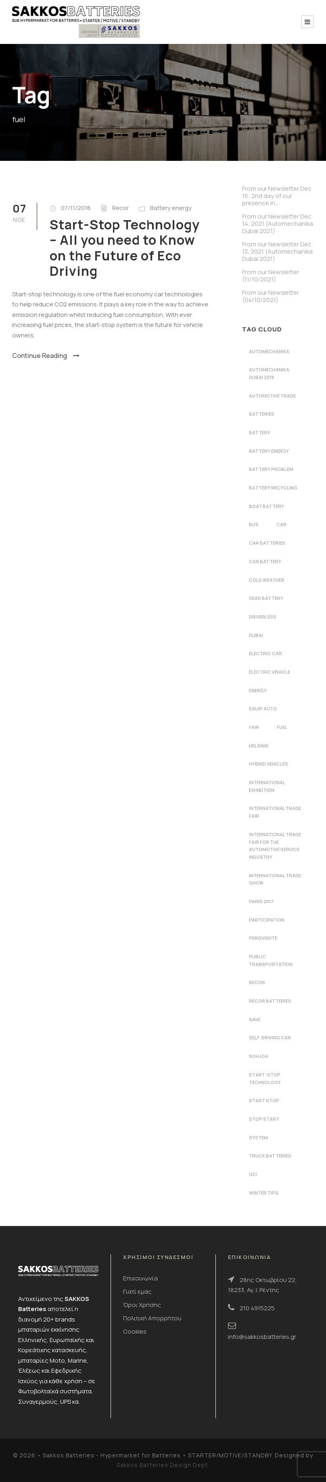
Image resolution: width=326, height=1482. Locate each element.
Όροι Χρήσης (142, 1305)
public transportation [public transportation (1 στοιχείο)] (271, 960)
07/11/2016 (76, 208)
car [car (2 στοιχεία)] (281, 524)
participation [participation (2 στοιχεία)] (266, 920)
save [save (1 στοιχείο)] (254, 1019)
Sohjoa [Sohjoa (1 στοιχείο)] (258, 1056)
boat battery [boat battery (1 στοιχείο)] (266, 506)
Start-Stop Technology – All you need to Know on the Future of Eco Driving (125, 248)
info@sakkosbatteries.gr (262, 1336)
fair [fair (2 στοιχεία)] (254, 727)
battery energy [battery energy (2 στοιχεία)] (269, 451)
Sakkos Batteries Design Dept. (163, 1465)
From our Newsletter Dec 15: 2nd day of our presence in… (276, 195)
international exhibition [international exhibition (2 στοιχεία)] (267, 786)
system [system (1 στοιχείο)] (258, 1137)
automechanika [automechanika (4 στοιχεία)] (269, 351)
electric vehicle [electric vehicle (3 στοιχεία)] (269, 672)
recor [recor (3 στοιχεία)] (257, 982)
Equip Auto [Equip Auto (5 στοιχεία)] (263, 709)
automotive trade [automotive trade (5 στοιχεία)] (272, 396)
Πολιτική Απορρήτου (152, 1318)
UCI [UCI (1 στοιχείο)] (253, 1174)
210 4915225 (257, 1308)
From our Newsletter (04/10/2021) (270, 296)
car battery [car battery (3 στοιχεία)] (265, 561)
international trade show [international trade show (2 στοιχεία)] (275, 879)
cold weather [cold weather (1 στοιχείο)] (266, 580)
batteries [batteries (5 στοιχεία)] (261, 414)
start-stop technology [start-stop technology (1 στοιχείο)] (265, 1078)
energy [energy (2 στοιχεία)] (258, 690)
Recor (120, 208)
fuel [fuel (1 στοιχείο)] (282, 727)
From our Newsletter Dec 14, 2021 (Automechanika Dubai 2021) (277, 223)
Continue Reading (45, 355)
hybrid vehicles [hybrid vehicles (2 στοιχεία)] (268, 764)
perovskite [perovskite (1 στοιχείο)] (263, 938)
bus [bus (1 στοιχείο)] (254, 524)
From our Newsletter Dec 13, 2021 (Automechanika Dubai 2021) (277, 251)
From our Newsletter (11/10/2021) (270, 275)
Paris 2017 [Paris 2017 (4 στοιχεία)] (261, 901)
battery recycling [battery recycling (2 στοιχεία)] (273, 488)
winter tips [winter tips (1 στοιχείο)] (263, 1193)
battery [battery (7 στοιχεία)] (259, 432)
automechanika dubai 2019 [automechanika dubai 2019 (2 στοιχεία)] (269, 373)
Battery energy (171, 208)
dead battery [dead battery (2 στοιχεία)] (266, 598)
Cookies (134, 1331)
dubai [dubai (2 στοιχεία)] (256, 635)
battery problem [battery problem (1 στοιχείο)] (271, 469)
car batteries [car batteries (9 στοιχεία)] (267, 543)
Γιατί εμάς (137, 1291)
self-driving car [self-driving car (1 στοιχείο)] (270, 1037)
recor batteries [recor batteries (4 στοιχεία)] (270, 1001)
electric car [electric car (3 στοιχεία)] (265, 653)
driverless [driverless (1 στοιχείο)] (262, 617)
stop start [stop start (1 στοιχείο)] (264, 1119)
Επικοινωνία (140, 1278)
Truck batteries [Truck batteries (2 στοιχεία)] (270, 1156)
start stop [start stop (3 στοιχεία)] (264, 1100)
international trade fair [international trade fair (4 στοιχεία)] (275, 812)
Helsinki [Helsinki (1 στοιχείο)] (259, 746)
